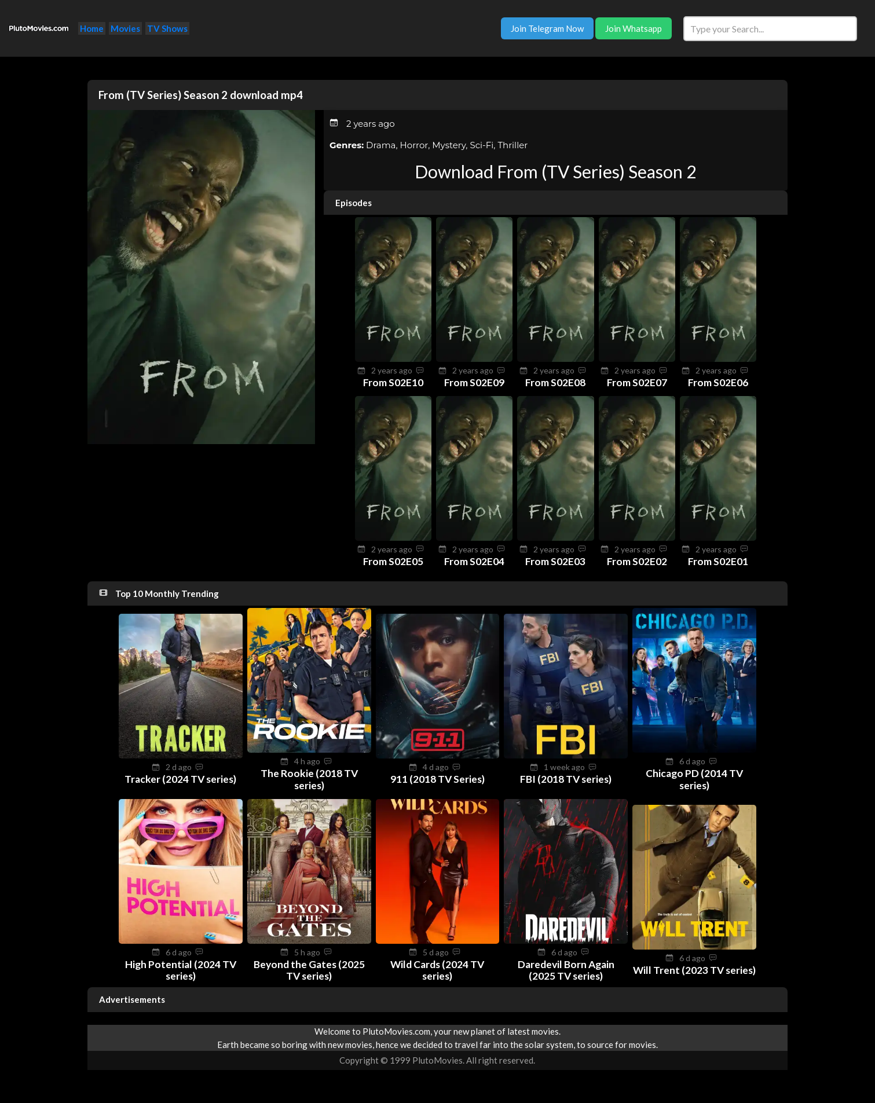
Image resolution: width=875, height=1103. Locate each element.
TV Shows (167, 28)
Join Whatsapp (633, 28)
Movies (125, 28)
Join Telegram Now (547, 28)
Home (92, 28)
